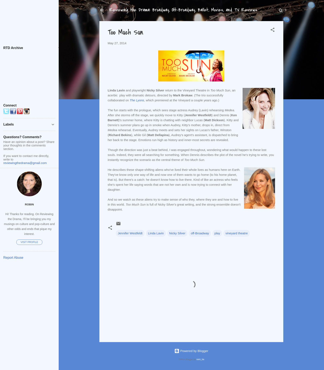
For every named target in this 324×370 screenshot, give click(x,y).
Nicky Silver (177, 233)
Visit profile (29, 242)
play (217, 233)
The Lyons (137, 100)
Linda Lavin (156, 233)
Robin (29, 204)
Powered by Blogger (191, 351)
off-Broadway (200, 233)
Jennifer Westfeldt (130, 233)
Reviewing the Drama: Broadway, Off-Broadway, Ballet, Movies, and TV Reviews (183, 10)
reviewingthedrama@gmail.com (25, 163)
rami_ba (200, 359)
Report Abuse (13, 257)
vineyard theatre (236, 233)
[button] (272, 30)
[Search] (280, 11)
